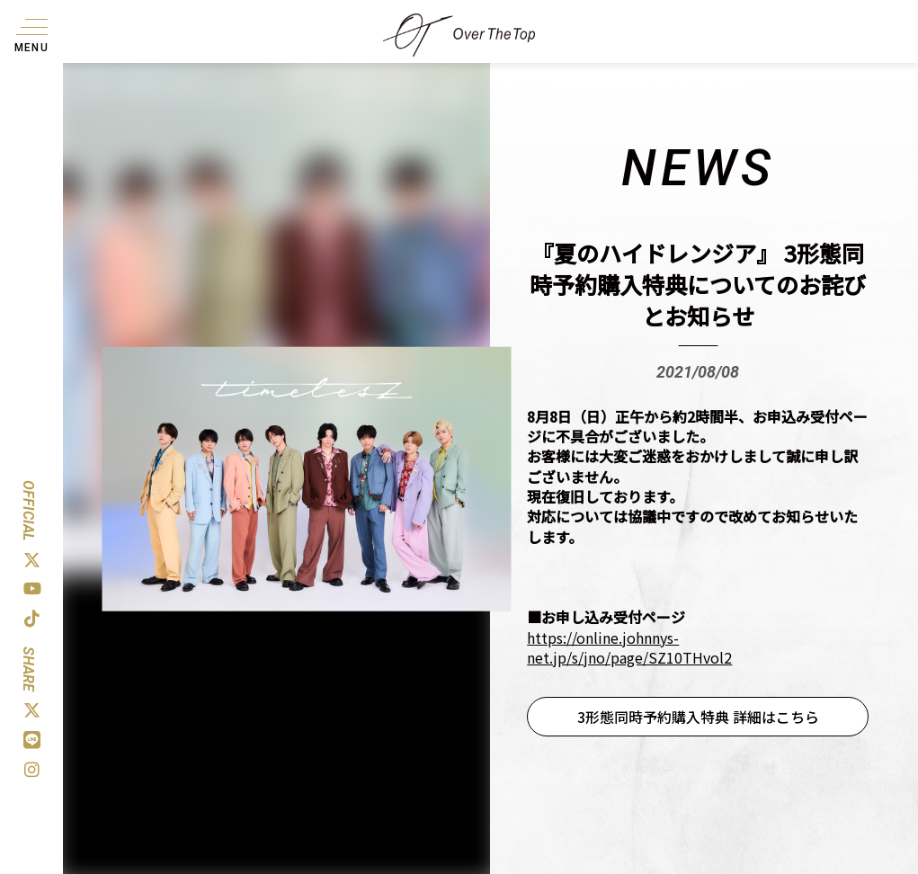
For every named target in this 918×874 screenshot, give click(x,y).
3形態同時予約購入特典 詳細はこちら (698, 716)
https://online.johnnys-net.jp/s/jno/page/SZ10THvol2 (629, 647)
